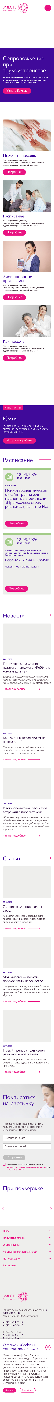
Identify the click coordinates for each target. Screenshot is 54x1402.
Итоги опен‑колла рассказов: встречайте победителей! (25, 810)
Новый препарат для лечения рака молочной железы (25, 1052)
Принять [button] (9, 1390)
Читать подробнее (19, 440)
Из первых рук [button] (11, 1258)
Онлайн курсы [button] (11, 1244)
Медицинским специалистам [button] (20, 1251)
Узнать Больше (17, 90)
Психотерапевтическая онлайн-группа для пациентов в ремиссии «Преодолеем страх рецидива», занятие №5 (27, 499)
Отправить (14, 1157)
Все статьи (44, 858)
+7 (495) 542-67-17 (13, 1325)
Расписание (10, 1265)
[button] (48, 1347)
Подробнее (14, 172)
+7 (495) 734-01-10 (13, 1322)
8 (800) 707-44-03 (13, 1334)
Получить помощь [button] (14, 1237)
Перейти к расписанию (44, 460)
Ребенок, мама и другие (27, 560)
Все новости (44, 615)
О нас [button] (6, 1230)
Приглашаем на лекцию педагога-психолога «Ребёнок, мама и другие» (26, 668)
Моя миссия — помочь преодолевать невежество (23, 979)
